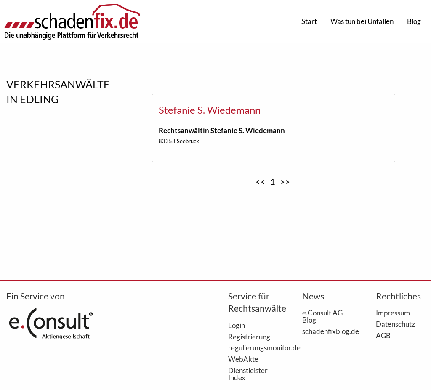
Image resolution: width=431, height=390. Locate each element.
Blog (414, 21)
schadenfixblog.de (326, 331)
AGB (383, 335)
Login (236, 325)
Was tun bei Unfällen (362, 21)
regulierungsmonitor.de (252, 347)
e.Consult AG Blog (322, 316)
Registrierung (249, 336)
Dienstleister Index (248, 374)
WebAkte (243, 359)
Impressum (393, 312)
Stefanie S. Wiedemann (210, 110)
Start (309, 21)
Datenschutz (395, 324)
